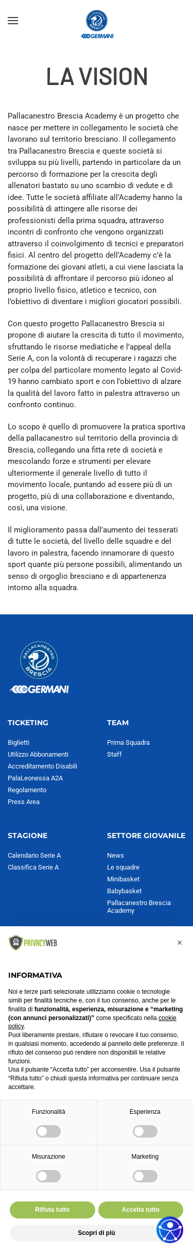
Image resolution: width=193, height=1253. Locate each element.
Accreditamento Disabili (42, 766)
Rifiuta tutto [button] (52, 1209)
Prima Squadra (128, 742)
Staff (114, 754)
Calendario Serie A (34, 855)
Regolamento (27, 790)
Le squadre (123, 867)
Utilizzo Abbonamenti (38, 754)
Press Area (24, 802)
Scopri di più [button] (96, 1233)
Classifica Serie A (33, 867)
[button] (13, 20)
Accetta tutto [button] (141, 1209)
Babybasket (124, 891)
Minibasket (123, 879)
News (115, 855)
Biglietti (18, 742)
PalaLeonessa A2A (35, 778)
